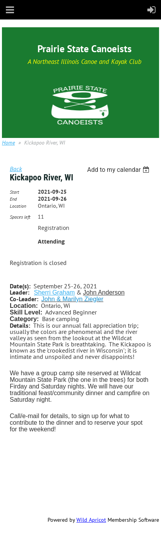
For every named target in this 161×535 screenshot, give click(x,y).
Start (14, 192)
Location (18, 206)
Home (8, 142)
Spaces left (20, 217)
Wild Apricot (91, 519)
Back (16, 169)
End (13, 199)
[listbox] (119, 170)
